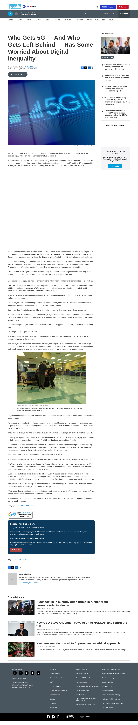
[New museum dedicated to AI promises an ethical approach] (21, 653)
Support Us (53, 712)
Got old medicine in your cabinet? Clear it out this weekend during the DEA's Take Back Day (115, 118)
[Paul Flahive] (12, 583)
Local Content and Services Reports (113, 707)
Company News (55, 678)
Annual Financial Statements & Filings (113, 678)
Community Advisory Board (58, 695)
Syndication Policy (107, 695)
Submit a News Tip (82, 674)
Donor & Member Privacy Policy (86, 708)
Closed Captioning (107, 686)
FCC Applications (107, 691)
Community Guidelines (83, 695)
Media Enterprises (55, 699)
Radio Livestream (81, 686)
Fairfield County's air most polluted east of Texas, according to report (115, 93)
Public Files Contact (17, 692)
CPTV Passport (80, 699)
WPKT (25, 690)
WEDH (13, 688)
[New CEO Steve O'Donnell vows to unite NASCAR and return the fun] (21, 632)
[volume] (16, 18)
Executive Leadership (56, 682)
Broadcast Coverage (108, 682)
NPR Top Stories (21, 564)
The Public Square (107, 712)
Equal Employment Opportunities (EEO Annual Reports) (88, 704)
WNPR (20, 690)
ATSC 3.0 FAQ (27, 692)
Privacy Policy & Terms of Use (111, 674)
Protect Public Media (96, 24)
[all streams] (124, 18)
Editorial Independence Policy (111, 699)
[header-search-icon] (99, 9)
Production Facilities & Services (111, 703)
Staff (51, 686)
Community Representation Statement (87, 691)
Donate (125, 9)
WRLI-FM (30, 690)
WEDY (27, 688)
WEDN (18, 688)
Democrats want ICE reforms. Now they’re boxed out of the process (116, 82)
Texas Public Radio (27, 510)
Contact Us (53, 707)
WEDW (23, 688)
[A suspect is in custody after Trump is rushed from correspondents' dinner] (21, 612)
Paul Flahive (32, 71)
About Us (53, 674)
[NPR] (53, 721)
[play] (10, 18)
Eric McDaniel (40, 613)
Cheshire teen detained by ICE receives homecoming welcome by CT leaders (117, 71)
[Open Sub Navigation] (15, 24)
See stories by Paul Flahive (28, 587)
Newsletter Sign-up (82, 678)
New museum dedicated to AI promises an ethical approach (78, 647)
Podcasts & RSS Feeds (83, 682)
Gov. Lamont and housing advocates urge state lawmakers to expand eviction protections (117, 105)
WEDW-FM (15, 690)
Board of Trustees (55, 691)
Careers (52, 703)
